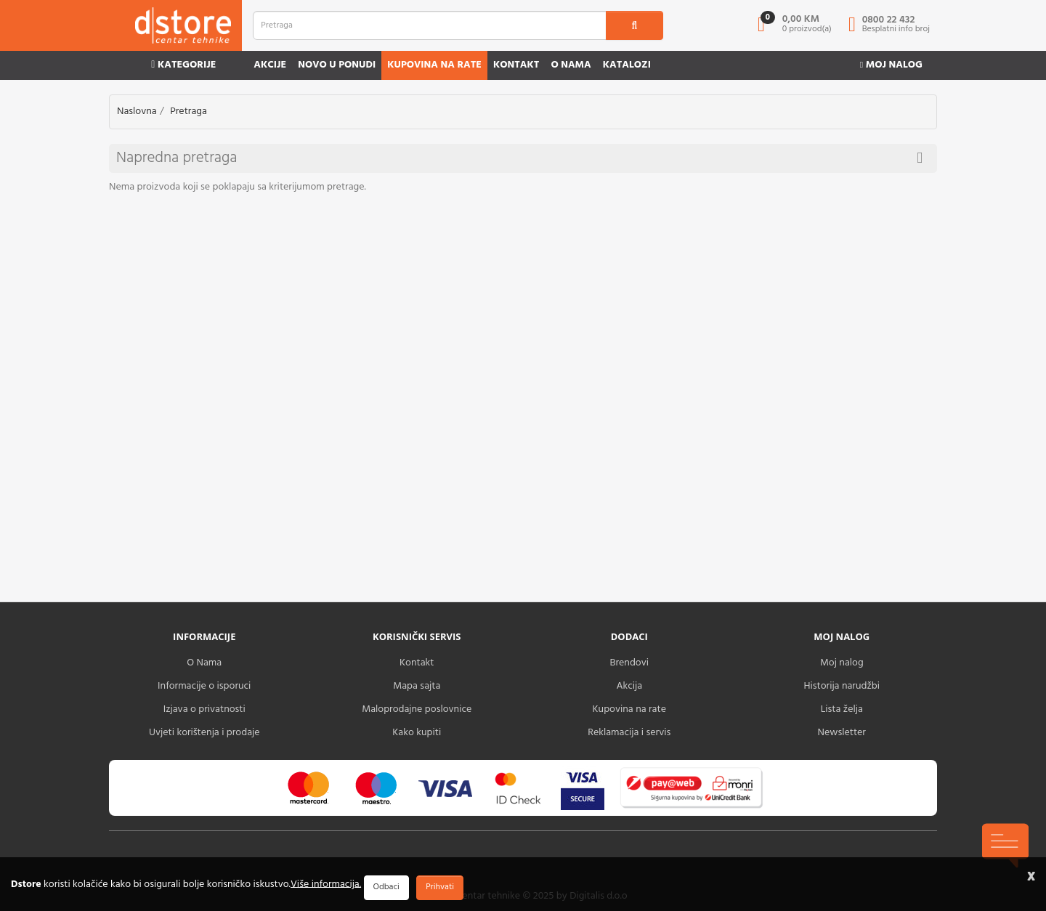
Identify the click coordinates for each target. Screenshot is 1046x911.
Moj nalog (891, 65)
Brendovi (629, 663)
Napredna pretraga (519, 158)
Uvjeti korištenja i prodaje (204, 732)
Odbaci (386, 887)
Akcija (629, 686)
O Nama (204, 663)
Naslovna (137, 111)
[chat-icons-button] (1005, 845)
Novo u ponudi (337, 65)
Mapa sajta (416, 686)
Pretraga (188, 111)
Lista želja (842, 709)
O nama (571, 65)
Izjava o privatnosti (204, 709)
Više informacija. (326, 883)
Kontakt (516, 65)
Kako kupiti (416, 732)
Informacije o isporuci (204, 686)
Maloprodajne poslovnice (416, 709)
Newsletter (842, 732)
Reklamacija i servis (629, 732)
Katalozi (627, 65)
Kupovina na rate (434, 65)
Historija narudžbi (842, 686)
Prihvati (440, 887)
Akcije (270, 65)
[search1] (635, 25)
